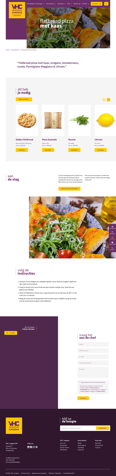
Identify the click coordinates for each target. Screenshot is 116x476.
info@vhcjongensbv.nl (13, 458)
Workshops (63, 445)
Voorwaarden (84, 389)
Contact (84, 4)
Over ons (63, 443)
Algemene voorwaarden (39, 473)
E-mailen (12, 333)
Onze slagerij (82, 445)
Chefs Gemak (112, 244)
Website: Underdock (55, 473)
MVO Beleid (63, 450)
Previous (104, 99)
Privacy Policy (94, 388)
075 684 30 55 (10, 451)
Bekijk (79, 443)
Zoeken (106, 4)
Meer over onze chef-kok (69, 189)
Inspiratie (61, 4)
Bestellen (95, 4)
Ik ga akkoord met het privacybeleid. (93, 382)
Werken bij (77, 4)
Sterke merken (64, 448)
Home (8, 50)
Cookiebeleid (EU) (68, 473)
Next (108, 99)
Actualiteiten (15, 50)
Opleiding (81, 448)
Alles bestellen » (24, 99)
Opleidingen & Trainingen (34, 4)
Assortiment (50, 4)
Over (68, 4)
